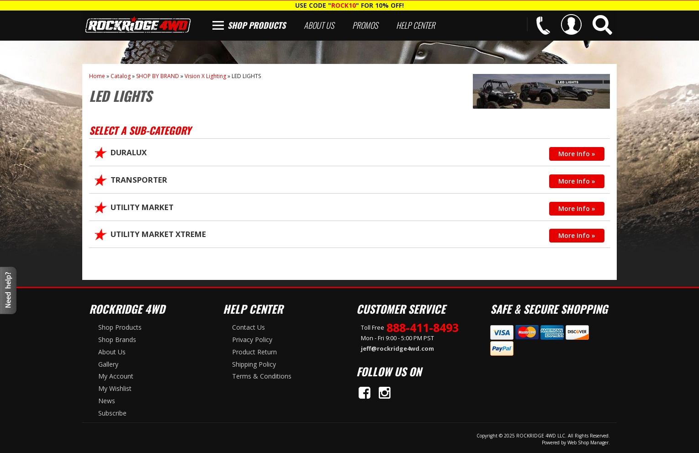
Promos (365, 25)
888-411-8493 (423, 327)
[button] (602, 25)
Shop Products (257, 25)
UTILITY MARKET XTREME (158, 234)
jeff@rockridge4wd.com (397, 348)
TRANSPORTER (139, 179)
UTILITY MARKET (142, 207)
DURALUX (129, 152)
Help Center (415, 25)
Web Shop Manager (588, 442)
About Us (319, 25)
